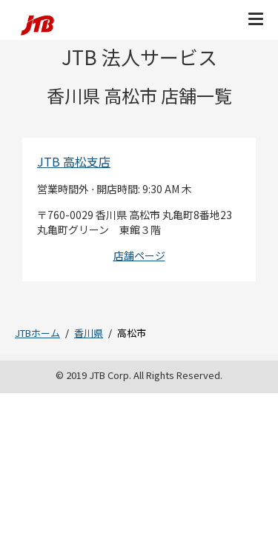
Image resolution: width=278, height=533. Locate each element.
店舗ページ (139, 255)
